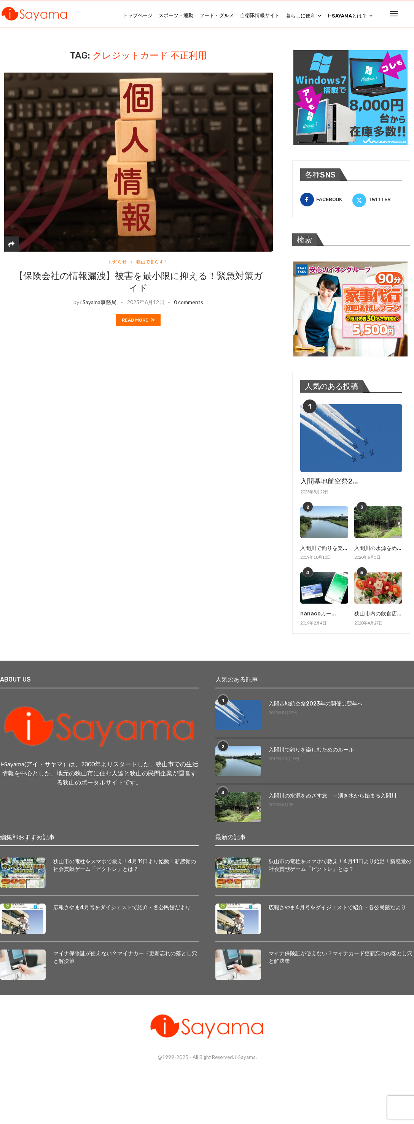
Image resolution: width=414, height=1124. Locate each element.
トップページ (138, 15)
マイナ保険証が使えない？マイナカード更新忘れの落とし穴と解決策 (125, 960)
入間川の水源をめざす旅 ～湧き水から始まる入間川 (332, 799)
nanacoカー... (318, 617)
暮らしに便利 (300, 16)
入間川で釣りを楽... (323, 552)
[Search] (410, 15)
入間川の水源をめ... (377, 552)
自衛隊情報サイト (260, 15)
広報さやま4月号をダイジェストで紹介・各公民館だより (121, 910)
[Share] (11, 248)
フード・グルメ (216, 15)
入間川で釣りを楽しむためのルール (311, 753)
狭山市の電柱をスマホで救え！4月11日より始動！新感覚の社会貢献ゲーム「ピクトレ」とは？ (124, 868)
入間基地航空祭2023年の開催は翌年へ (316, 707)
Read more (138, 324)
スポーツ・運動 (176, 15)
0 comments (188, 306)
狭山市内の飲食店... (377, 617)
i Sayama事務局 (98, 306)
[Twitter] (377, 203)
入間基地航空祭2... (329, 485)
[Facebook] (325, 203)
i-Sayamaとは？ (347, 16)
